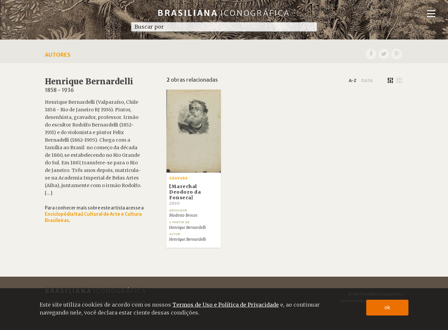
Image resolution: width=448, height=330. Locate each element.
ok (387, 307)
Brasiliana (224, 13)
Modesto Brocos (183, 215)
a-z (352, 80)
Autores (58, 54)
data (367, 80)
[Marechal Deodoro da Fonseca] (185, 194)
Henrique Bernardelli (187, 227)
